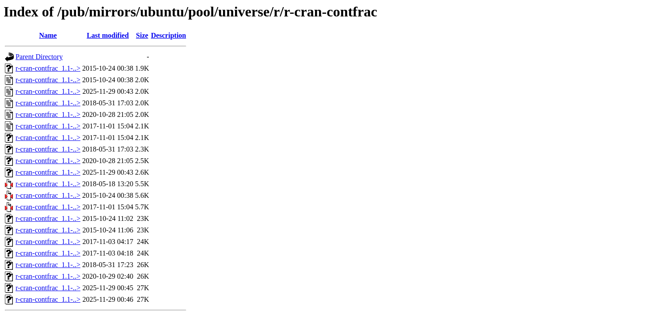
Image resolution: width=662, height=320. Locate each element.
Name (48, 35)
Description (168, 35)
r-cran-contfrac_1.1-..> (48, 68)
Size (142, 35)
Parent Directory (39, 56)
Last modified (108, 35)
